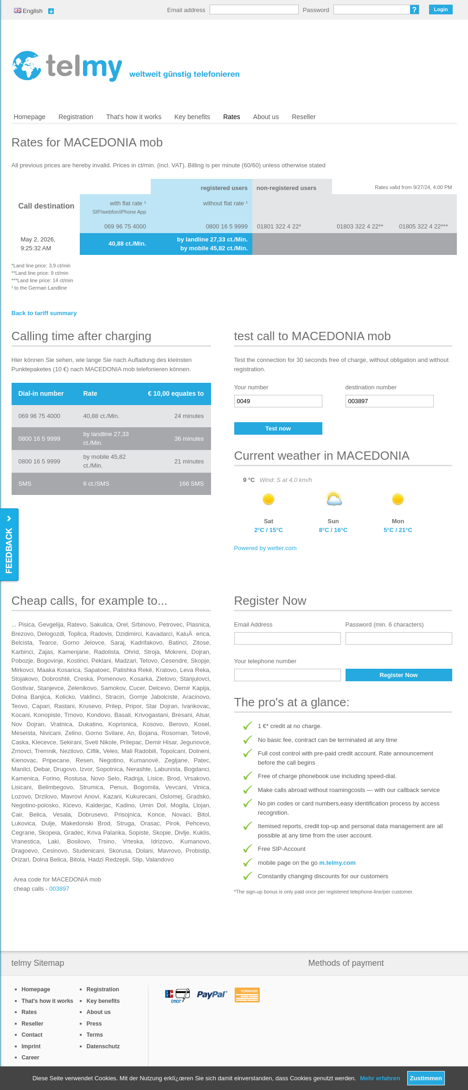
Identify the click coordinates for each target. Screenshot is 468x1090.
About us (266, 116)
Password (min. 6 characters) (385, 624)
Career (30, 1057)
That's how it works (133, 116)
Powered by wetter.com (265, 548)
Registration (75, 116)
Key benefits (192, 116)
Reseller (303, 116)
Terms (95, 1035)
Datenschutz (103, 1046)
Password (316, 9)
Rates (231, 116)
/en (126, 66)
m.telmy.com (337, 862)
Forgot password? (414, 9)
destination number (371, 387)
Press (94, 1023)
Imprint (31, 1046)
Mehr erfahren (380, 1078)
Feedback (10, 545)
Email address (186, 9)
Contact (32, 1035)
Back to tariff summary (44, 313)
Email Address (253, 624)
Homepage (30, 116)
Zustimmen (426, 1078)
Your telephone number (265, 661)
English (28, 10)
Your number (251, 387)
